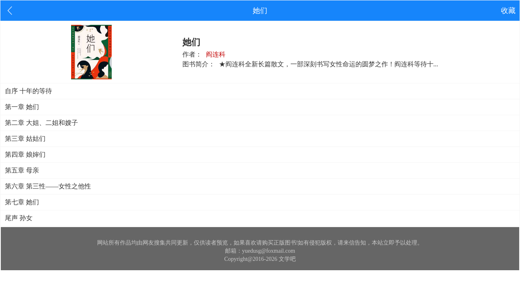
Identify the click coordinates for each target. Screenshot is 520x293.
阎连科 (215, 54)
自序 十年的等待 (28, 90)
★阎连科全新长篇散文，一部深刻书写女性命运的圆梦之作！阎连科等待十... (328, 64)
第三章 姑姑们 (25, 138)
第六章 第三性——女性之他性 (48, 186)
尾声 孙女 (18, 217)
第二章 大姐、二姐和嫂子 (41, 122)
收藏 (508, 11)
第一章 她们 (22, 106)
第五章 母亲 (22, 170)
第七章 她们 (22, 202)
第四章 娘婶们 (25, 154)
